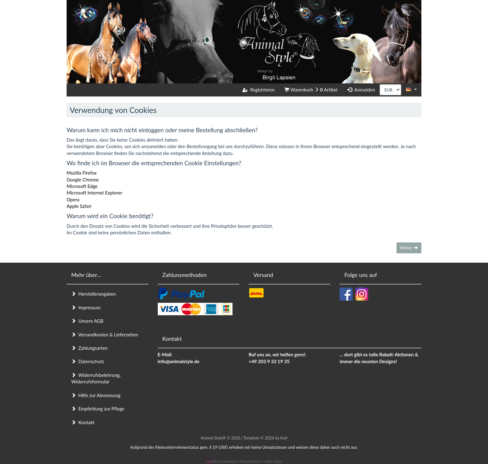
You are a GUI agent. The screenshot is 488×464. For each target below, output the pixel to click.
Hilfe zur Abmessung (95, 395)
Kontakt (83, 422)
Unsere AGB (87, 321)
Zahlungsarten (89, 348)
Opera (73, 199)
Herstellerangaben (93, 294)
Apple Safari (79, 206)
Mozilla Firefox (82, 173)
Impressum (86, 307)
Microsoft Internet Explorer (94, 192)
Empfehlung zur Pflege (97, 408)
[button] (411, 89)
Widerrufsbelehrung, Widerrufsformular (95, 378)
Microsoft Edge (82, 186)
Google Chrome (83, 179)
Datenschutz (87, 361)
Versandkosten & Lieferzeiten (104, 334)
